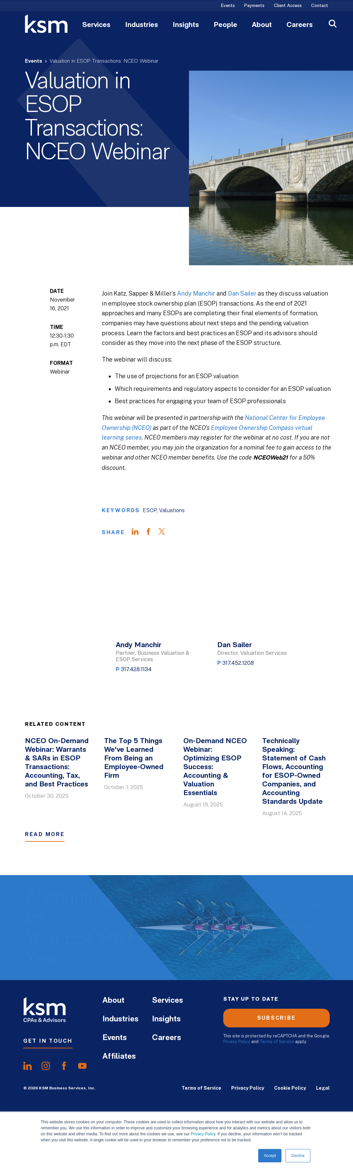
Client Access (288, 6)
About (262, 25)
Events (228, 6)
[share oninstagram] (46, 1066)
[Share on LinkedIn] (138, 532)
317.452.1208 (238, 663)
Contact (319, 6)
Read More (45, 834)
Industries (141, 25)
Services (96, 25)
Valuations (172, 510)
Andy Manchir (196, 293)
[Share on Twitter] (165, 532)
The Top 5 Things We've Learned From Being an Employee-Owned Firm (133, 758)
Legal (323, 1088)
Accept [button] (270, 1155)
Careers (299, 25)
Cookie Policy (290, 1088)
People (225, 25)
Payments (254, 6)
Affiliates (119, 1057)
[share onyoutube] (82, 1066)
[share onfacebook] (64, 1066)
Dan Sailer (242, 293)
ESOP (150, 510)
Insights (186, 25)
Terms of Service (277, 1041)
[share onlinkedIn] (27, 1066)
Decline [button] (297, 1155)
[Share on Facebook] (151, 532)
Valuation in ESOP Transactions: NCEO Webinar (104, 61)
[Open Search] (333, 24)
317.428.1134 (136, 669)
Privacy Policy (203, 1134)
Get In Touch (48, 1041)
